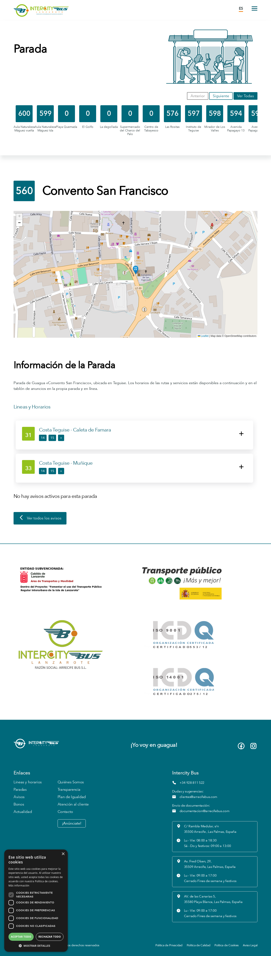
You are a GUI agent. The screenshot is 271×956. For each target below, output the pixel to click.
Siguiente (221, 96)
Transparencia (69, 789)
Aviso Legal (250, 945)
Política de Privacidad (169, 945)
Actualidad (23, 812)
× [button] (63, 854)
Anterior (198, 96)
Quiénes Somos (71, 782)
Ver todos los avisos (40, 518)
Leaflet (203, 336)
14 (43, 438)
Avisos (19, 797)
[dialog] (36, 900)
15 (52, 438)
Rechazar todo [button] (49, 936)
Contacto (65, 812)
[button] (135, 270)
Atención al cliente (73, 804)
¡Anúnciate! (71, 823)
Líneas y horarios (28, 782)
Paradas (20, 789)
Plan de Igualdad (72, 797)
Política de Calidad (198, 945)
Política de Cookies (226, 945)
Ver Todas (245, 96)
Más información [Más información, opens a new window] (18, 885)
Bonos (19, 804)
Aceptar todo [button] (21, 936)
